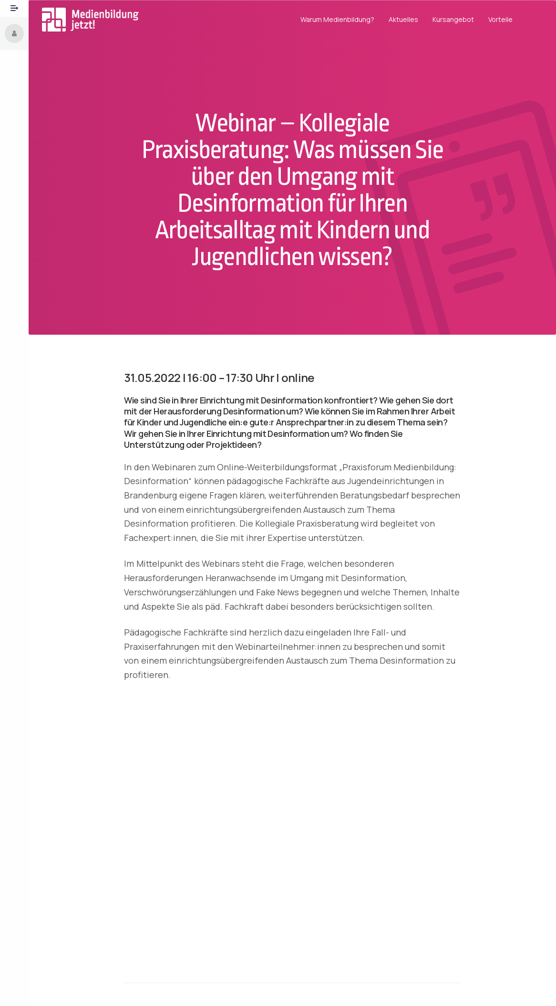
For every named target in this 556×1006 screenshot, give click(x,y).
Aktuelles (403, 18)
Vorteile (500, 18)
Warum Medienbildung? (337, 18)
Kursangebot (453, 18)
